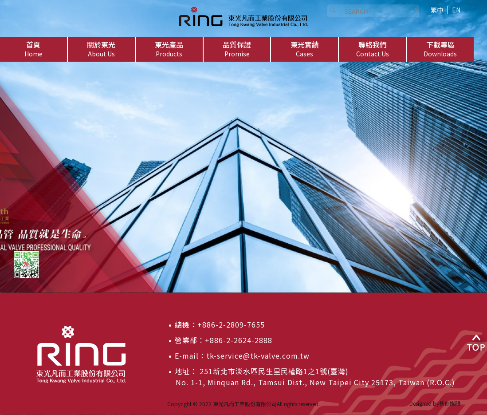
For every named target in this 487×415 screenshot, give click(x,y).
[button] (101, 49)
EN (456, 9)
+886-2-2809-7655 (231, 324)
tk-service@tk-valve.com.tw (258, 355)
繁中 (437, 9)
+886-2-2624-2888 (238, 340)
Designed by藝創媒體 (434, 403)
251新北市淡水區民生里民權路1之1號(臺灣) (273, 371)
